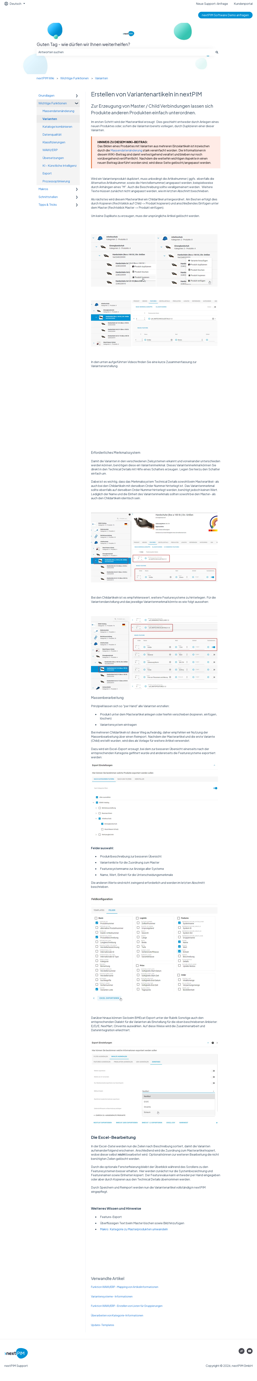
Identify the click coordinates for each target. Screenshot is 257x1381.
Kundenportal (243, 4)
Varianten (101, 78)
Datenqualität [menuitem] (52, 134)
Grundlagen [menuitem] (46, 95)
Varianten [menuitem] (49, 119)
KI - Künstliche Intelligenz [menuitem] (59, 165)
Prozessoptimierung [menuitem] (56, 181)
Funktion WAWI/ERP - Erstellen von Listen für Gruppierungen (127, 1305)
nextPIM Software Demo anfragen (225, 15)
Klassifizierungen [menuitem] (53, 142)
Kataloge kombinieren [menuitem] (57, 126)
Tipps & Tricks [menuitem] (47, 204)
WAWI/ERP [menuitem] (50, 150)
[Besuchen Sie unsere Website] (241, 1351)
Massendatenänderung (126, 150)
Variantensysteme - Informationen (112, 1296)
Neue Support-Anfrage (212, 4)
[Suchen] (216, 52)
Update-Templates (103, 1325)
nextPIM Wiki (45, 78)
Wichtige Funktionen (74, 78)
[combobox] (125, 52)
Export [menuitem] (47, 173)
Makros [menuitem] (43, 189)
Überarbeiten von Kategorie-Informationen (117, 1315)
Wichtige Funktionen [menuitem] (52, 103)
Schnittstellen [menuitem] (48, 197)
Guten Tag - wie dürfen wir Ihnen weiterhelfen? (83, 44)
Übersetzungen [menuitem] (53, 158)
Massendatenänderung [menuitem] (58, 111)
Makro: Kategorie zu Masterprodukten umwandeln (134, 1229)
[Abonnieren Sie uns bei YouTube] (250, 1351)
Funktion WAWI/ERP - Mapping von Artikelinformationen (124, 1286)
